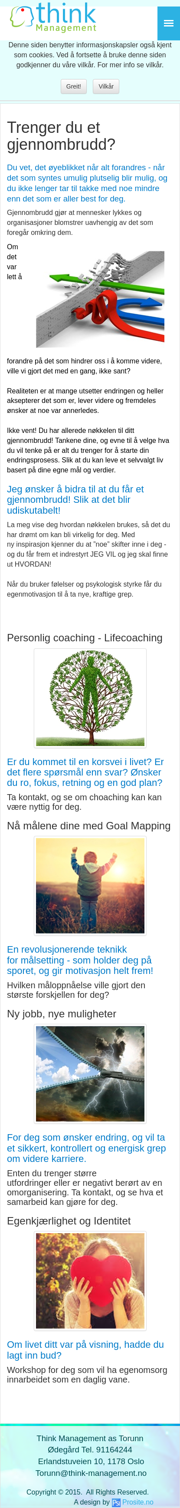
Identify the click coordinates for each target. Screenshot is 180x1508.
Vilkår (106, 86)
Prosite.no (138, 1502)
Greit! (73, 86)
